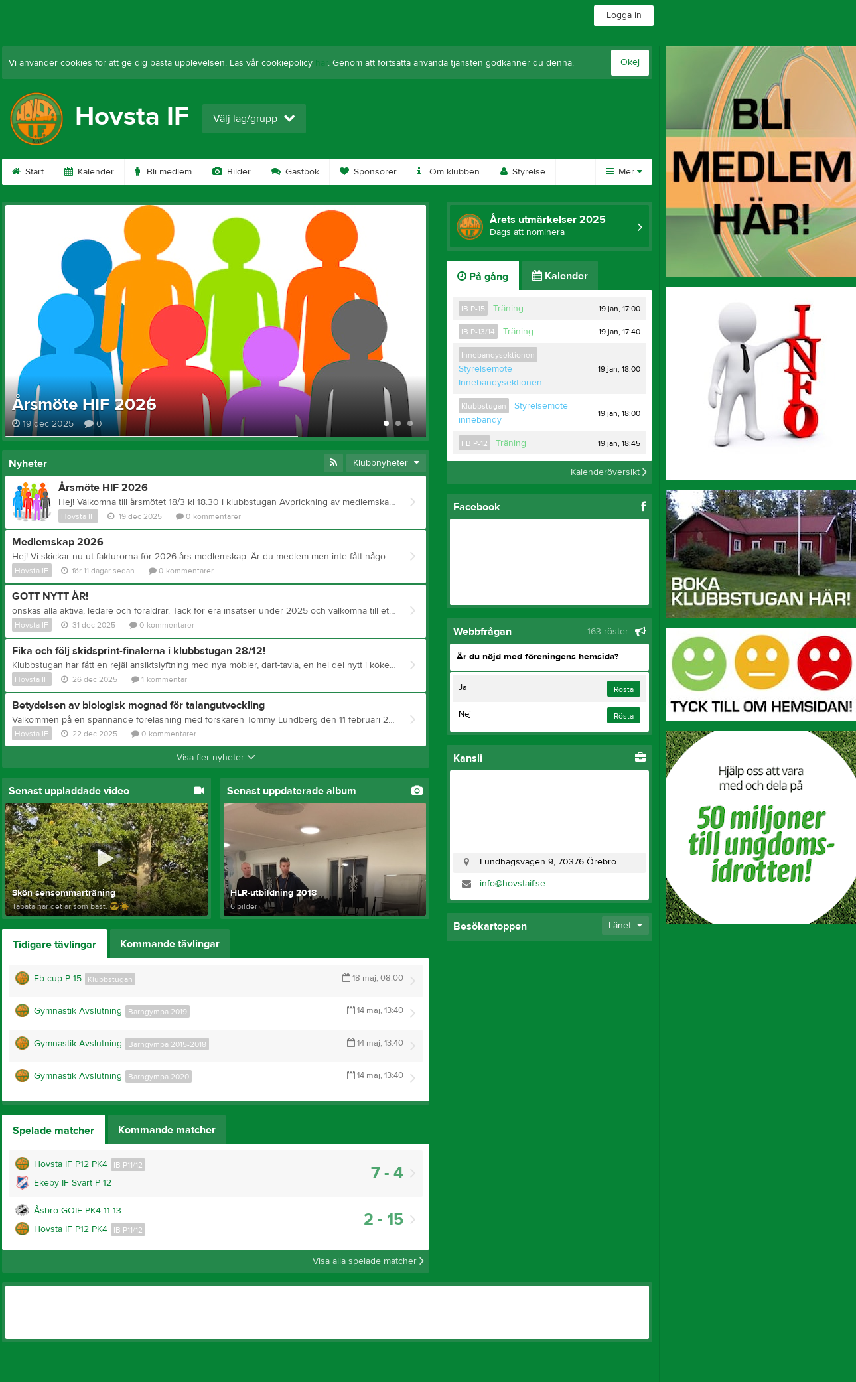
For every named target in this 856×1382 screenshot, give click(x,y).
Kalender (89, 172)
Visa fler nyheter (216, 758)
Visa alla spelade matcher (368, 1261)
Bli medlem (163, 172)
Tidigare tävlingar (54, 944)
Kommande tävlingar (170, 944)
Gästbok (295, 172)
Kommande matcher (167, 1130)
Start (28, 172)
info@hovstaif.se (512, 884)
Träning (508, 308)
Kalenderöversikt (609, 472)
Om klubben (448, 172)
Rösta (624, 689)
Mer (624, 172)
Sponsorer (368, 172)
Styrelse (522, 172)
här (321, 63)
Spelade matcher (53, 1130)
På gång (482, 276)
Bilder (231, 172)
